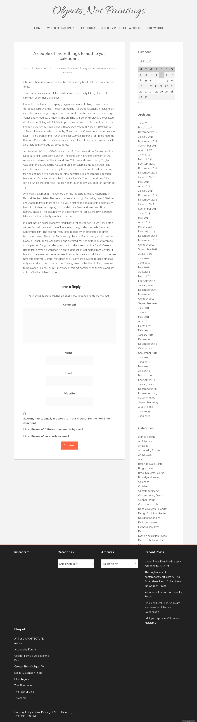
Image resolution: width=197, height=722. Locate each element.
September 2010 (148, 353)
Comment (69, 304)
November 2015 (147, 141)
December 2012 (147, 235)
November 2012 (147, 240)
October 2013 (146, 204)
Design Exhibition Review (152, 513)
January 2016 (146, 136)
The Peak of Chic (24, 691)
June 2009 (144, 415)
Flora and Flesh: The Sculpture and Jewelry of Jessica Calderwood (162, 607)
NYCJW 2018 (154, 28)
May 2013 (143, 217)
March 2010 (145, 375)
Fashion (142, 531)
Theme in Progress (25, 715)
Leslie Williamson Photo (28, 672)
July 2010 (143, 357)
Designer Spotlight (149, 517)
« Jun (141, 102)
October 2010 (146, 348)
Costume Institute (148, 504)
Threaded (20, 698)
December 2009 (147, 388)
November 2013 (147, 199)
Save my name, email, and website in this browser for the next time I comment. (67, 421)
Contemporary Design (151, 495)
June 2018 (144, 123)
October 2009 (146, 398)
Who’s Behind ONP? (60, 28)
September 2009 (148, 402)
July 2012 (143, 258)
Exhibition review (148, 522)
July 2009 (144, 411)
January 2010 (146, 384)
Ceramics (143, 481)
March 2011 (144, 326)
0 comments (60, 68)
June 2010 (144, 361)
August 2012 (145, 253)
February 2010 (146, 380)
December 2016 (147, 132)
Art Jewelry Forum (149, 450)
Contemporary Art (148, 490)
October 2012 (146, 244)
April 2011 (143, 321)
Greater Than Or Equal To (29, 666)
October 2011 (146, 298)
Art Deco (143, 445)
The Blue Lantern (24, 685)
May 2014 (143, 181)
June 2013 (144, 213)
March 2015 (144, 159)
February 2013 (146, 231)
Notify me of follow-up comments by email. (56, 429)
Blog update (88, 68)
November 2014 (147, 172)
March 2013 (145, 226)
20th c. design (146, 436)
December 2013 (147, 195)
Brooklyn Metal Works (151, 473)
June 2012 (144, 262)
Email (69, 373)
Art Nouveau (145, 454)
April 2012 (144, 271)
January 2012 (145, 285)
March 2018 (145, 127)
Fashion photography (150, 540)
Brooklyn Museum (149, 477)
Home (38, 28)
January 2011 (145, 334)
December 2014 (147, 168)
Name (69, 352)
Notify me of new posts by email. (49, 436)
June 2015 (144, 154)
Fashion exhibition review (152, 536)
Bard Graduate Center (150, 463)
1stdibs (61, 207)
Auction (142, 459)
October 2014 (146, 177)
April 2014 (144, 186)
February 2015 (146, 163)
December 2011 (147, 289)
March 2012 (145, 276)
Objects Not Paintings (98, 11)
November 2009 (147, 393)
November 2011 (147, 294)
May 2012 (143, 267)
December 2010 (147, 339)
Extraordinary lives (148, 527)
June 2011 (144, 312)
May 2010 (143, 366)
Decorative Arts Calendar (152, 509)
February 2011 (146, 330)
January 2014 (145, 190)
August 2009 (145, 407)
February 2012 (146, 280)
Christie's (143, 486)
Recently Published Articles (121, 28)
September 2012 (147, 249)
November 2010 (147, 343)
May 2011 (143, 316)
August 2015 (145, 150)
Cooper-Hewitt (146, 500)
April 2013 (144, 222)
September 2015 (147, 145)
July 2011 (143, 307)
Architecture (145, 441)
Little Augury (21, 679)
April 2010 (144, 370)
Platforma (87, 28)
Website (69, 393)
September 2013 (147, 208)
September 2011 (147, 303)
